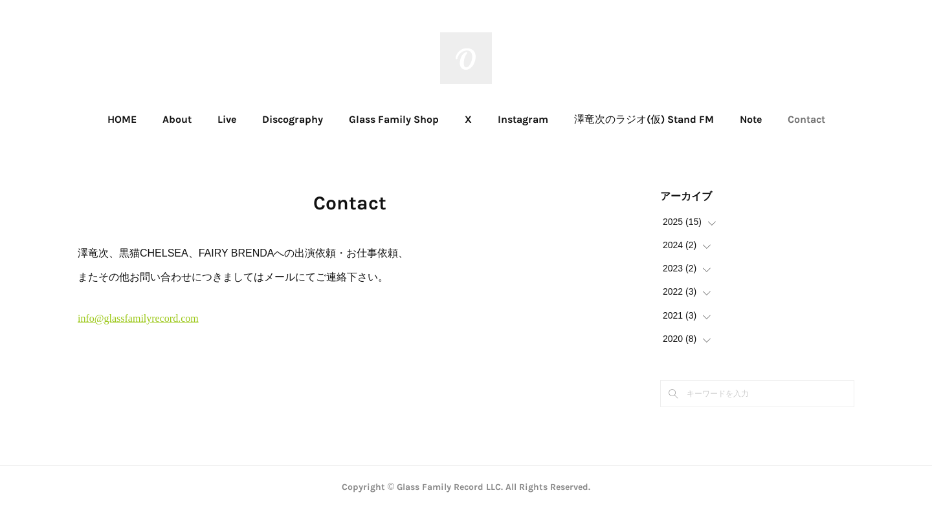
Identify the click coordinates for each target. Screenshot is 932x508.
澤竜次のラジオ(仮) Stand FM (644, 119)
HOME (122, 119)
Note (751, 119)
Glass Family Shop (394, 119)
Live (226, 119)
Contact (806, 119)
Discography (292, 119)
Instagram (523, 119)
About (177, 119)
